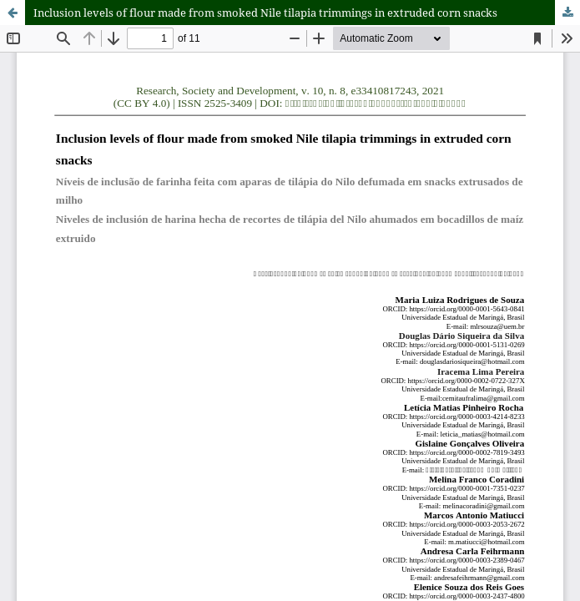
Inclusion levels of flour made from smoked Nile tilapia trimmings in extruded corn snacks (265, 12)
